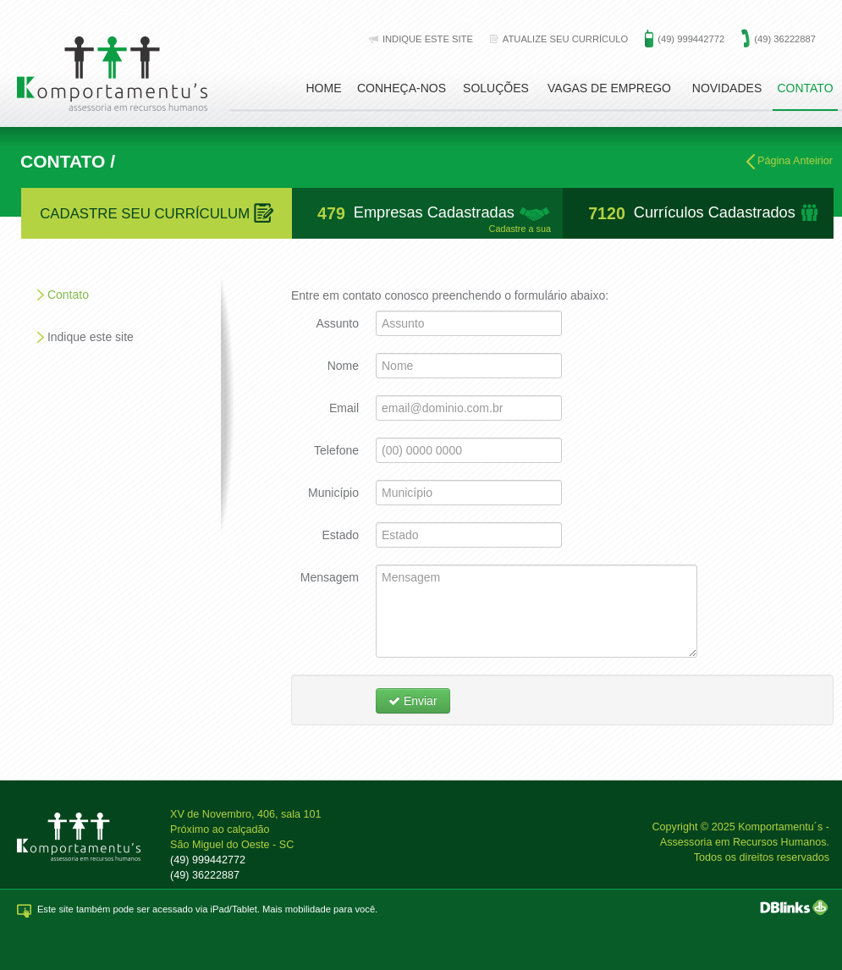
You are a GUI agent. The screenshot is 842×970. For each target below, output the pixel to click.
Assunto (337, 323)
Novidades (727, 88)
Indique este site (90, 337)
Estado (340, 535)
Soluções (496, 88)
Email (344, 408)
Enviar (413, 701)
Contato (805, 88)
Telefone (336, 450)
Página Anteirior (789, 161)
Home (324, 88)
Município (333, 492)
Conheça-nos (401, 88)
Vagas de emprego (609, 88)
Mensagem (329, 577)
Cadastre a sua (520, 229)
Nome (343, 365)
